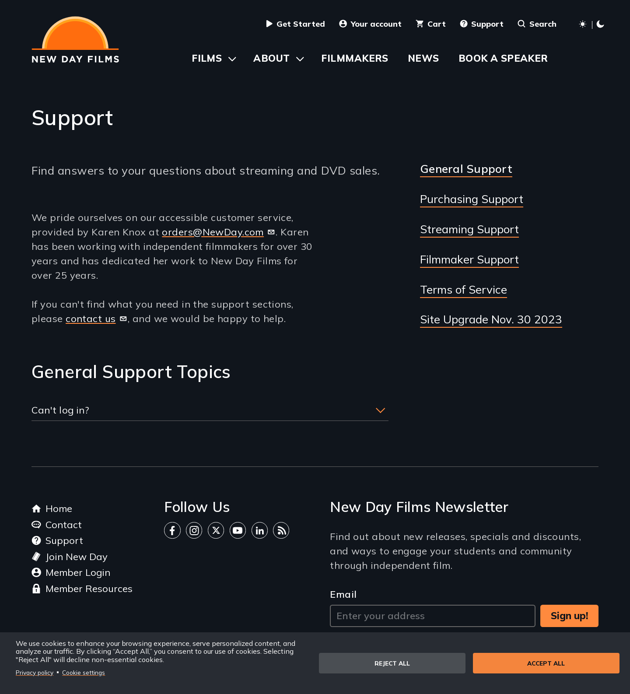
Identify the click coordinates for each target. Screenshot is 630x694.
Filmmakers (354, 58)
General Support (466, 168)
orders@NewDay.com (219, 232)
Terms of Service (463, 289)
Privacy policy (34, 672)
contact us (97, 318)
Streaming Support (469, 229)
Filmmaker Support (469, 259)
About (271, 58)
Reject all (392, 663)
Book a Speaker (503, 58)
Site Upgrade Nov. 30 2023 (491, 319)
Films (207, 58)
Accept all (546, 663)
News (423, 58)
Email (343, 594)
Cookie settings (83, 672)
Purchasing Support (471, 199)
